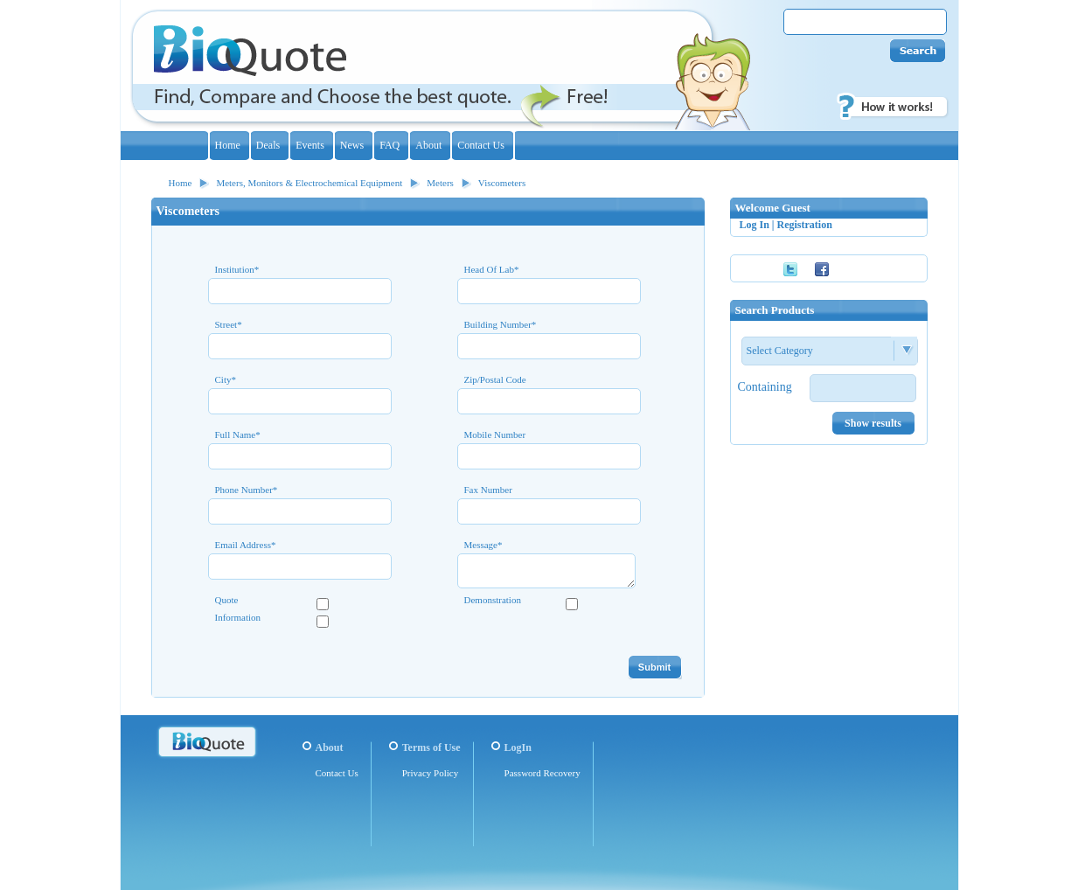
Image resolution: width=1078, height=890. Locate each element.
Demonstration (492, 600)
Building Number (500, 325)
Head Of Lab (491, 270)
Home (180, 182)
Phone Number (246, 490)
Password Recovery (542, 773)
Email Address (245, 545)
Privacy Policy (430, 773)
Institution (237, 270)
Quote (227, 600)
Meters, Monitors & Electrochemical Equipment (309, 182)
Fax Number (488, 490)
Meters (440, 182)
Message (483, 545)
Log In (754, 225)
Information (238, 617)
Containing (765, 386)
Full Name (238, 435)
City (225, 380)
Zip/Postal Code (495, 380)
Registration (804, 225)
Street (228, 325)
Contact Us (337, 773)
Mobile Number (495, 435)
